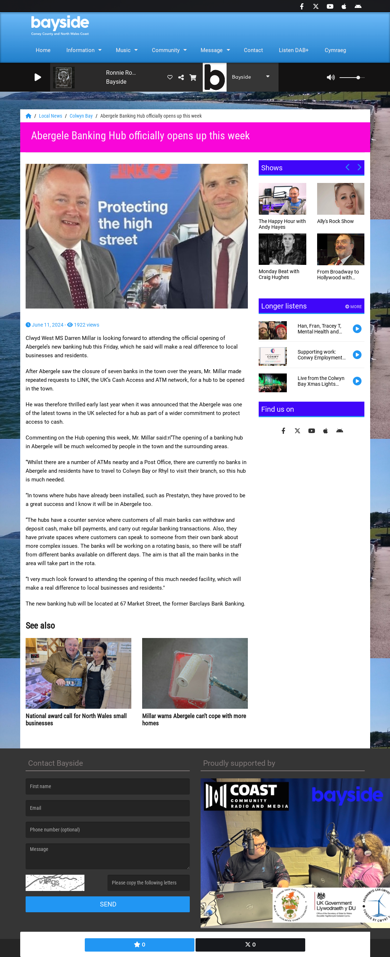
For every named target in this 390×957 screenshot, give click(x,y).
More (353, 307)
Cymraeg (335, 50)
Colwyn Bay (82, 116)
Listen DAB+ (294, 50)
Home (43, 50)
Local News (51, 116)
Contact (253, 50)
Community (166, 50)
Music (123, 50)
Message (212, 50)
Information (80, 50)
